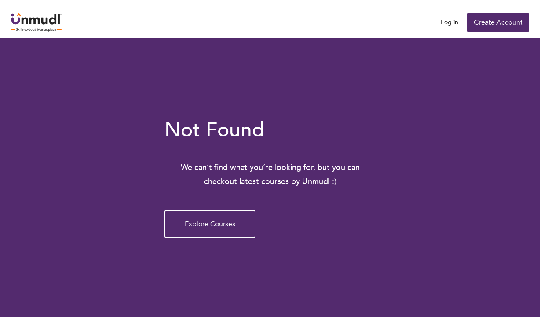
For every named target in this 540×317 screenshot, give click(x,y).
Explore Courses (210, 224)
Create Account (498, 22)
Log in (449, 22)
